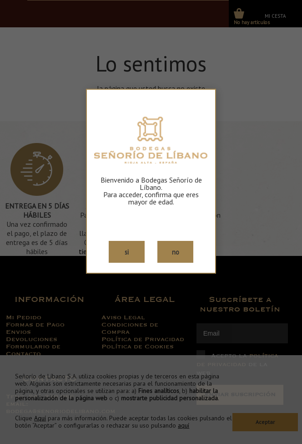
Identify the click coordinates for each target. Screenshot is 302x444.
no (175, 252)
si (127, 252)
